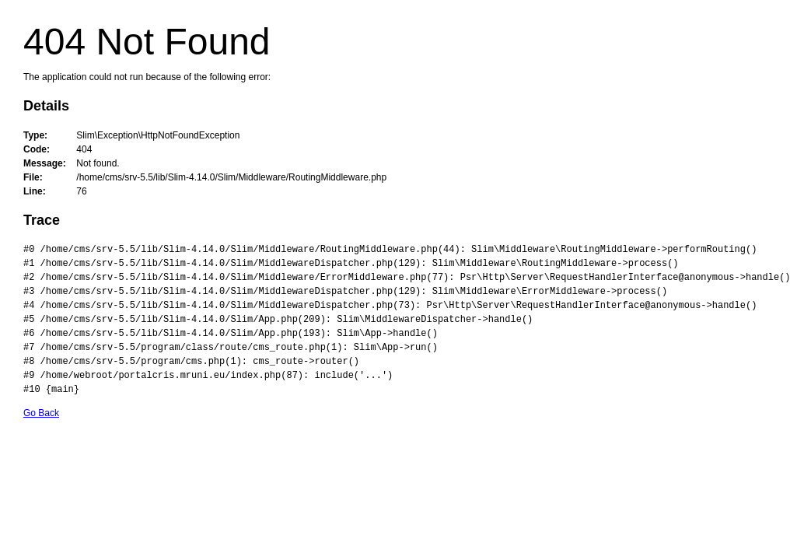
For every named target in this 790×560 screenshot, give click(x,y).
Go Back (41, 413)
